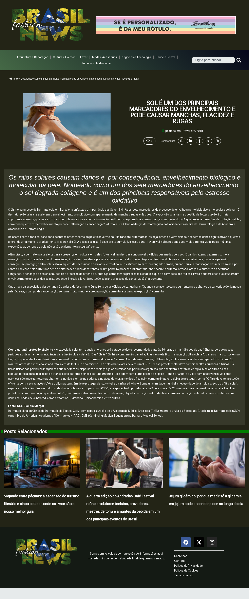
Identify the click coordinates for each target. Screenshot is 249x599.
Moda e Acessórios (104, 57)
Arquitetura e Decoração (32, 57)
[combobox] (213, 60)
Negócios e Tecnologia (136, 57)
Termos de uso (183, 575)
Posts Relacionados (25, 431)
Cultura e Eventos (64, 57)
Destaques (26, 78)
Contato (179, 560)
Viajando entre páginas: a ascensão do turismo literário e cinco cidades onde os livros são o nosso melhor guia (41, 504)
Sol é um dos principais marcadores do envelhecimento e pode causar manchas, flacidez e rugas (182, 112)
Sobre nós (180, 556)
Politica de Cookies (186, 570)
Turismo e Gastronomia (96, 63)
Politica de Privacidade (188, 565)
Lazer (84, 57)
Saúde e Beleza (165, 57)
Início (14, 78)
